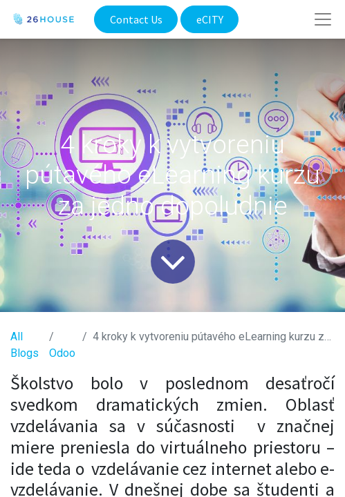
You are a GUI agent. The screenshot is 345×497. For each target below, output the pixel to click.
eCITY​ (209, 19)
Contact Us (136, 19)
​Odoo (62, 353)
